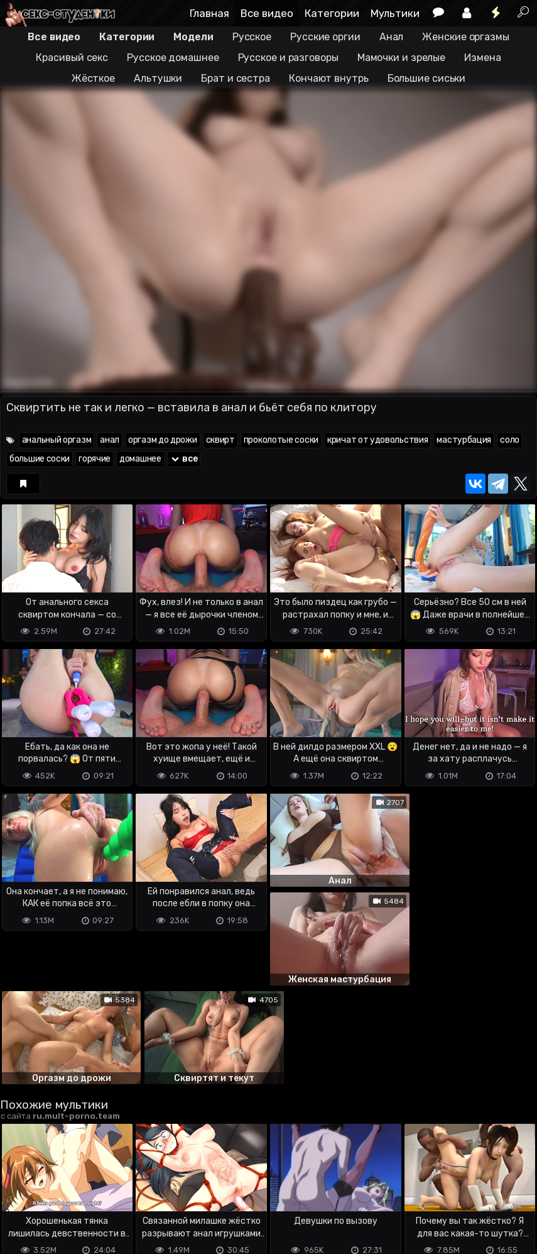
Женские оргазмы (465, 37)
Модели (193, 37)
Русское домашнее (173, 58)
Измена (482, 58)
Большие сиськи (427, 78)
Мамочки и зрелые (401, 58)
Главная (209, 13)
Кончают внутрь (329, 78)
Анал (391, 37)
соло (509, 440)
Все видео (267, 13)
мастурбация (464, 440)
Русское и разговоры (288, 58)
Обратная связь (131, 1194)
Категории (332, 13)
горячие (95, 458)
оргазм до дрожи (162, 440)
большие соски (39, 458)
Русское (251, 37)
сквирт (220, 440)
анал (109, 440)
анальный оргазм (57, 440)
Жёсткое (93, 78)
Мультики (395, 13)
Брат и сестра (235, 78)
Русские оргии (325, 37)
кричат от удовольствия (377, 440)
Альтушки (158, 78)
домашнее (140, 458)
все (184, 458)
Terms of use (65, 1194)
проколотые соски (281, 440)
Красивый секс (72, 58)
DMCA (20, 1194)
